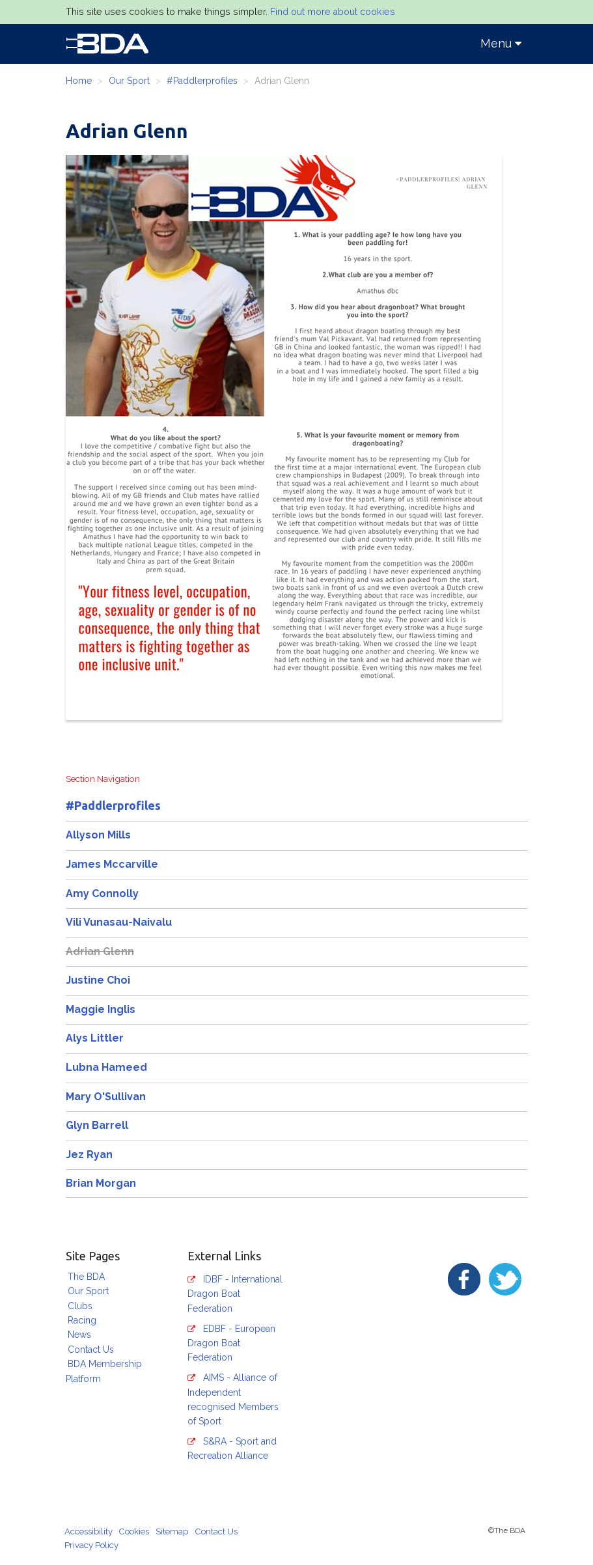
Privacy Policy (91, 1545)
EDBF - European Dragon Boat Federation (231, 1343)
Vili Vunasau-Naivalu (119, 922)
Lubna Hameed (106, 1067)
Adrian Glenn (100, 951)
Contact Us (91, 1349)
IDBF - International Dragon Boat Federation (235, 1294)
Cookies (134, 1531)
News (79, 1334)
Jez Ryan (89, 1154)
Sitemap (172, 1531)
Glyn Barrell (97, 1125)
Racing (82, 1320)
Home (79, 81)
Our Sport (129, 81)
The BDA (86, 1276)
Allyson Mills (98, 835)
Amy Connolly (102, 893)
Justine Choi (98, 980)
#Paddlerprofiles (202, 81)
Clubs (80, 1306)
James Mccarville (112, 864)
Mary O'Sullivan (106, 1096)
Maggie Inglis (100, 1009)
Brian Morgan (101, 1183)
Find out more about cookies (332, 12)
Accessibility (88, 1531)
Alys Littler (95, 1038)
